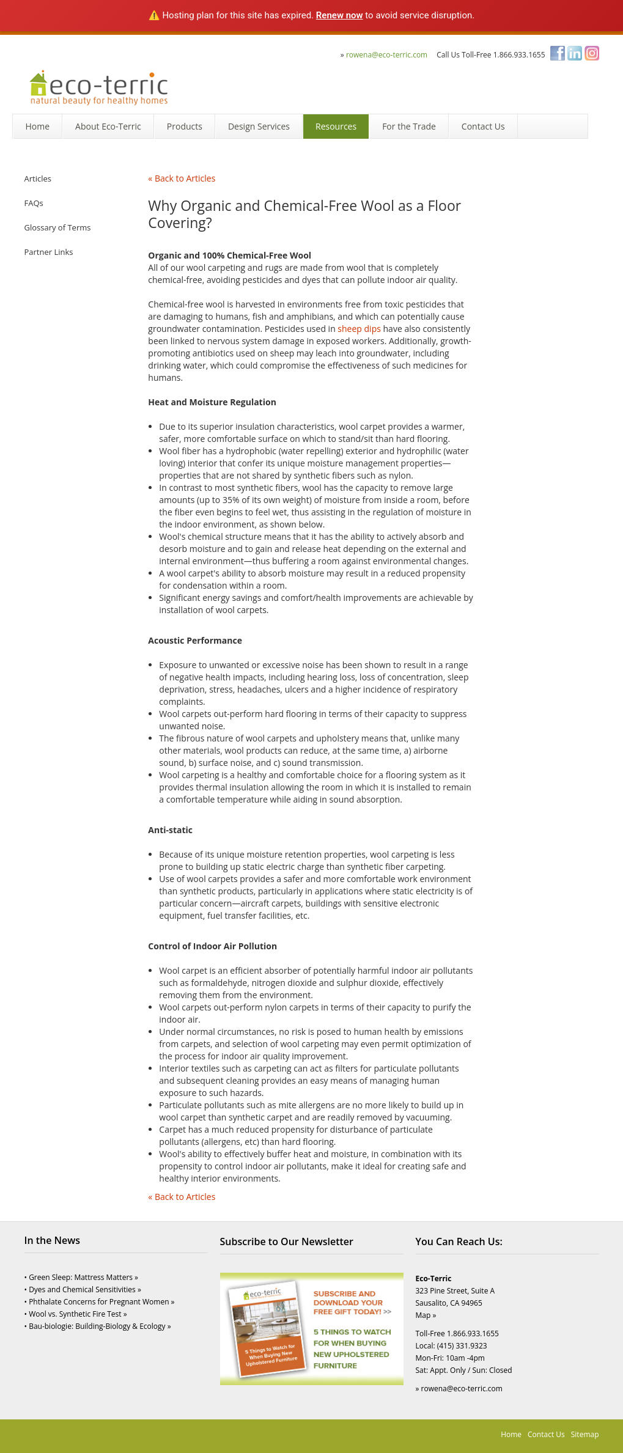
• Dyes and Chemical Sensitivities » (82, 1289)
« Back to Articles (181, 178)
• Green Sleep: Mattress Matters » (81, 1277)
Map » (426, 1315)
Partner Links (48, 251)
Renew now (339, 15)
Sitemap (585, 1434)
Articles (37, 178)
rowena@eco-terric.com (386, 55)
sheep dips (359, 328)
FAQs (33, 202)
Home (511, 1434)
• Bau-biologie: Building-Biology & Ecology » (97, 1326)
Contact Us (546, 1434)
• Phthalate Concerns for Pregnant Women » (99, 1302)
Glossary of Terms (57, 227)
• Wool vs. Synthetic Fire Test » (75, 1314)
